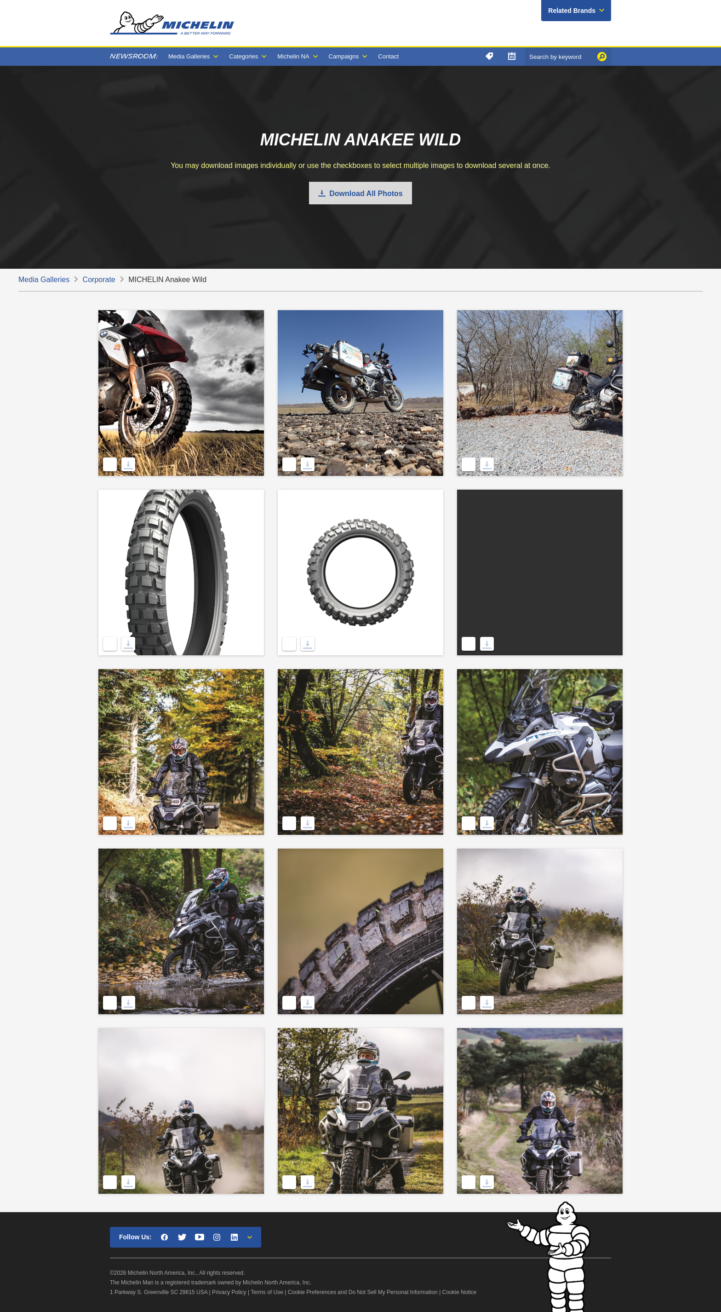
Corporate (99, 279)
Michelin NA (293, 56)
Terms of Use (267, 1292)
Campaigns (344, 56)
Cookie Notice (459, 1292)
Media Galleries (189, 56)
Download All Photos (365, 193)
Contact (388, 56)
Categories (243, 56)
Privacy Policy (229, 1292)
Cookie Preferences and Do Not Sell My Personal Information (363, 1292)
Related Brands (571, 10)
